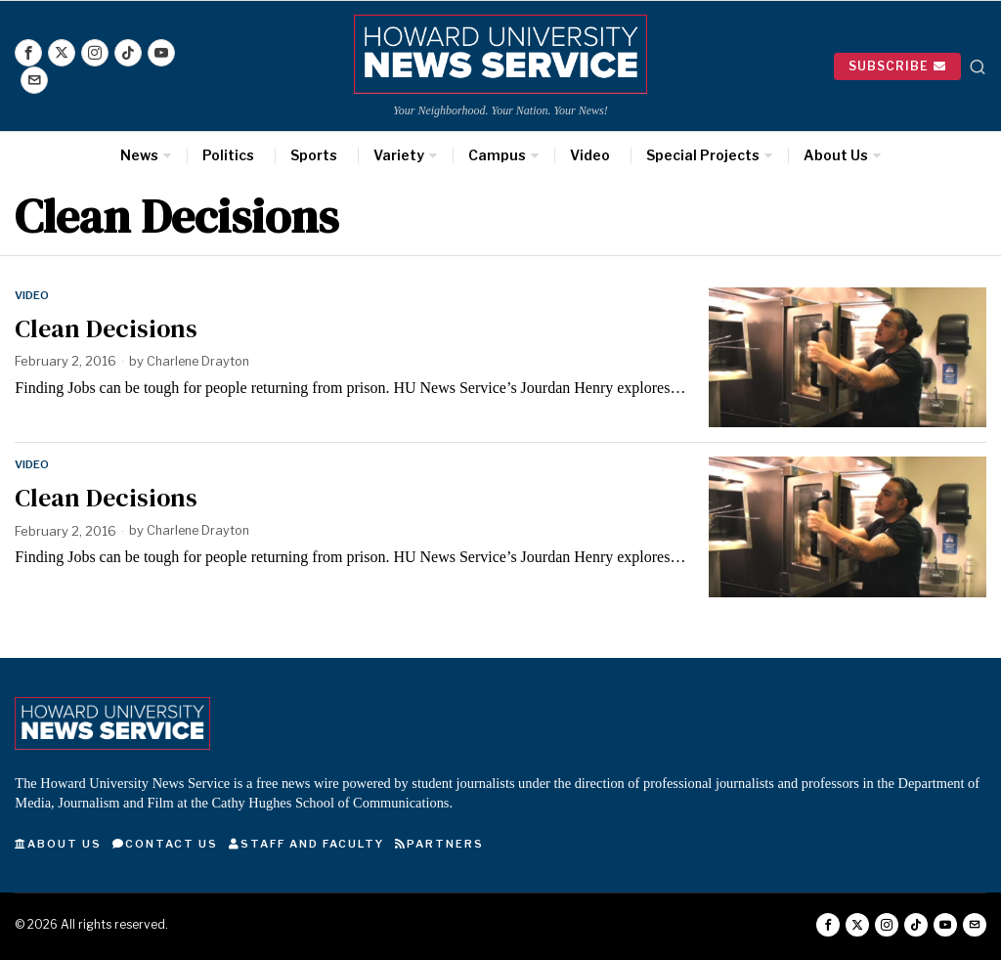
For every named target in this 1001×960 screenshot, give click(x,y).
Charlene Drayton (200, 361)
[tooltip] (28, 52)
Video (32, 295)
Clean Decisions (106, 328)
